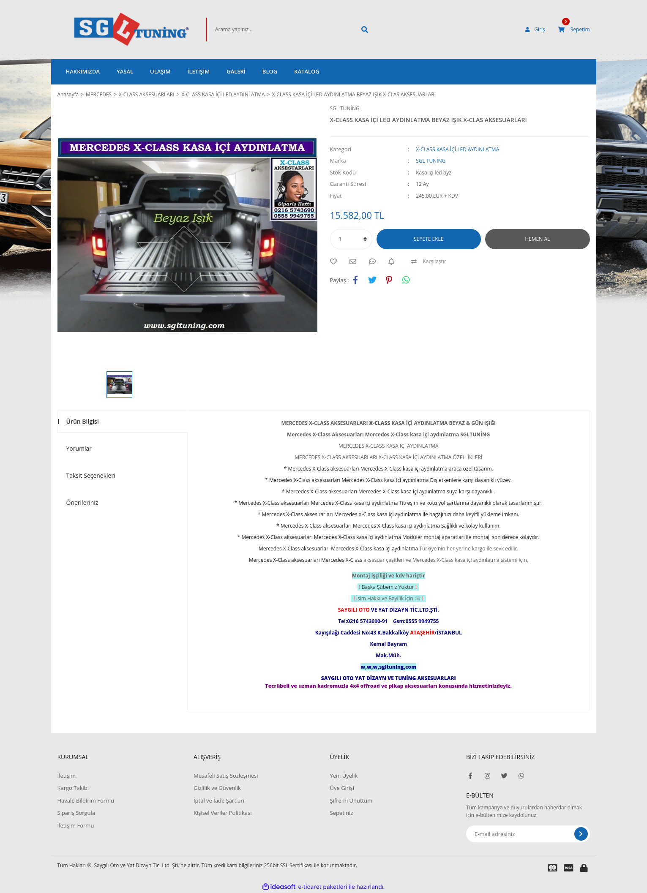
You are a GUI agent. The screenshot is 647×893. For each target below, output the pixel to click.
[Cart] (574, 29)
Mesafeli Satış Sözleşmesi (226, 775)
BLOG (269, 71)
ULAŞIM (160, 71)
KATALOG (306, 71)
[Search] (278, 29)
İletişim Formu (75, 825)
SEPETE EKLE (428, 238)
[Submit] (581, 834)
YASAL (125, 71)
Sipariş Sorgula (76, 813)
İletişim (66, 775)
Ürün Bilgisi (82, 421)
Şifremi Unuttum (351, 800)
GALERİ (236, 71)
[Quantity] (351, 239)
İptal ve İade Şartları (219, 800)
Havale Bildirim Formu (86, 800)
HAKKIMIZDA (83, 71)
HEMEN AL (537, 238)
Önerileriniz (82, 502)
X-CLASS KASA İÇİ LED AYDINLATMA (457, 149)
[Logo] (119, 29)
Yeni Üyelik (344, 775)
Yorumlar (79, 448)
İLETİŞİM (199, 71)
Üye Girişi (342, 788)
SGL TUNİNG (345, 108)
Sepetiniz (341, 813)
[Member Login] (535, 29)
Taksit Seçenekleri (90, 475)
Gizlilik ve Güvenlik (217, 788)
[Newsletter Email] (528, 833)
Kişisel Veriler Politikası (222, 813)
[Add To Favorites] (335, 261)
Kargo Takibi (73, 788)
